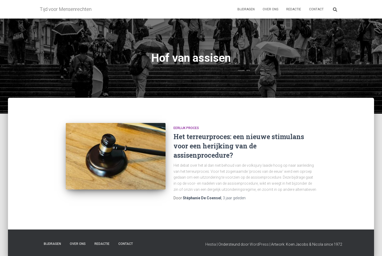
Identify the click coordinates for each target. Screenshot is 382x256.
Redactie (293, 9)
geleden (234, 198)
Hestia (210, 244)
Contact (316, 9)
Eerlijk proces (186, 128)
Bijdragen (246, 9)
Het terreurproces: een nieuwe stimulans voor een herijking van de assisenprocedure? (238, 146)
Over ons (270, 9)
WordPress (259, 244)
